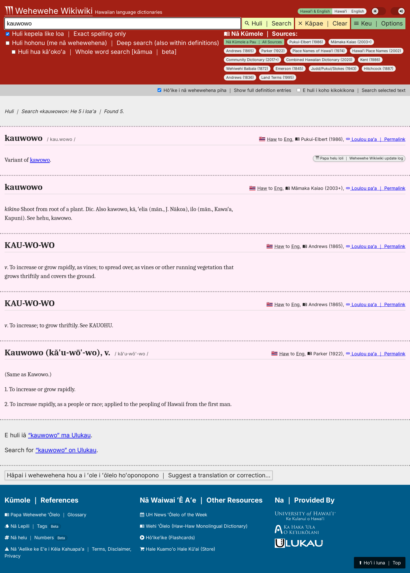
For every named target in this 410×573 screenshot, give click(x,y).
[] (94, 51)
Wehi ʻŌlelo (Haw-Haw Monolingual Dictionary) (194, 526)
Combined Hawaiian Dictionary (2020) (319, 59)
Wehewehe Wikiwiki (49, 11)
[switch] (378, 11)
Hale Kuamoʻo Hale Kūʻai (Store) (177, 549)
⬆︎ (380, 563)
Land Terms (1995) (278, 77)
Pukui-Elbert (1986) (306, 42)
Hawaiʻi (341, 11)
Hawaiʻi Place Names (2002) (377, 50)
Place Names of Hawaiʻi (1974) (319, 50)
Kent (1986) (370, 59)
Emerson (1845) (289, 68)
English (357, 11)
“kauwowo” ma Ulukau (59, 435)
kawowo (40, 159)
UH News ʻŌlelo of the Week (173, 514)
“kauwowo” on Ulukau (65, 450)
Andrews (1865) (240, 50)
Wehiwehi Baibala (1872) (247, 68)
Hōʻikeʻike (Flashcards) (167, 537)
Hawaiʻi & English (315, 11)
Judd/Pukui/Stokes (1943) (333, 68)
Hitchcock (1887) (378, 68)
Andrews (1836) (240, 77)
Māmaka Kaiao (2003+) (351, 42)
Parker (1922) (273, 50)
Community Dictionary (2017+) (252, 59)
